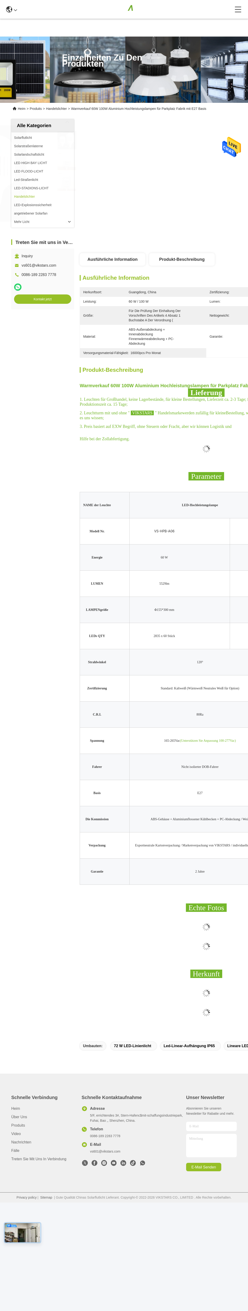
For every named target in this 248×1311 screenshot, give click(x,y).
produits (18, 1125)
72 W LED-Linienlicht (132, 1046)
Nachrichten (21, 1142)
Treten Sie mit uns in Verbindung (38, 1159)
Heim (22, 109)
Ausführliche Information (112, 259)
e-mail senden (204, 1167)
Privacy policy (27, 1197)
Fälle (15, 1151)
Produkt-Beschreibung (182, 259)
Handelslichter (56, 109)
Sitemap (46, 1197)
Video (16, 1134)
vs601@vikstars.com (39, 265)
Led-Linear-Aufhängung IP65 (189, 1046)
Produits (36, 109)
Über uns (19, 1117)
